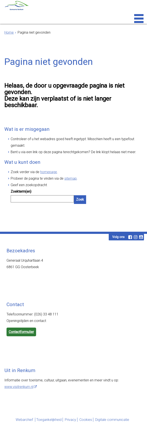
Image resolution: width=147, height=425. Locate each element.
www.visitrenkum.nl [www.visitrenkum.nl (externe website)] (18, 387)
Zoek (80, 199)
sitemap (70, 178)
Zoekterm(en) (21, 191)
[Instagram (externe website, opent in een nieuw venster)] (135, 237)
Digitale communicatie (112, 420)
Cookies (85, 420)
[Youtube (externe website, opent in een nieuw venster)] (141, 237)
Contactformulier (21, 332)
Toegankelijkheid (49, 420)
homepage (48, 172)
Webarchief (25, 420)
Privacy (70, 420)
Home (9, 32)
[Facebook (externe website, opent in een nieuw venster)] (130, 237)
